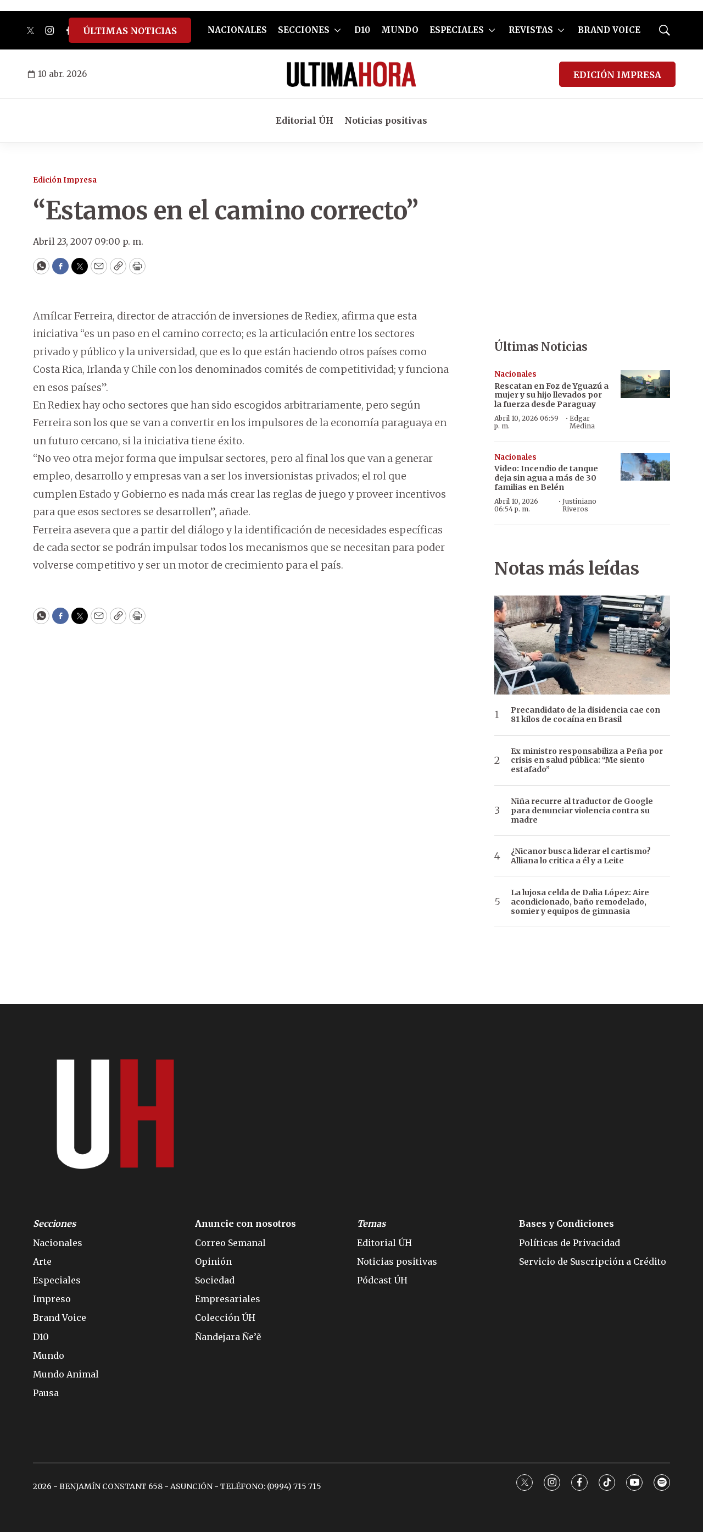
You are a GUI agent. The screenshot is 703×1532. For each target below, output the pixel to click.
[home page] (351, 74)
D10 (362, 30)
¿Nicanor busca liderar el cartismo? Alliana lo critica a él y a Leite (581, 856)
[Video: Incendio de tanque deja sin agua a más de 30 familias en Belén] (645, 467)
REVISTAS (531, 30)
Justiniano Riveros (579, 505)
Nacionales (515, 374)
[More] (337, 30)
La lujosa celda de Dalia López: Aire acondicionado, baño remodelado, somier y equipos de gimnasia (580, 902)
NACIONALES (237, 30)
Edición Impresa (65, 180)
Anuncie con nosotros (245, 1224)
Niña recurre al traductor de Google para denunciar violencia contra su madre (582, 810)
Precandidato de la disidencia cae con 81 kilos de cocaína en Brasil (585, 715)
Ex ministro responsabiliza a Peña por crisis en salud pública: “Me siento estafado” (587, 760)
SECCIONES (304, 30)
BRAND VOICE (609, 30)
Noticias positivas (385, 120)
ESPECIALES (456, 30)
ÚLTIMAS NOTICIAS (130, 30)
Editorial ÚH (304, 120)
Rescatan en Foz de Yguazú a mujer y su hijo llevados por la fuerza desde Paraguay (551, 395)
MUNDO (400, 30)
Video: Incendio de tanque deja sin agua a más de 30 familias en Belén (546, 478)
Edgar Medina (582, 422)
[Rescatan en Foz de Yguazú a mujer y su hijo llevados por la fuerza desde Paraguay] (645, 384)
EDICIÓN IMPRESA (617, 74)
